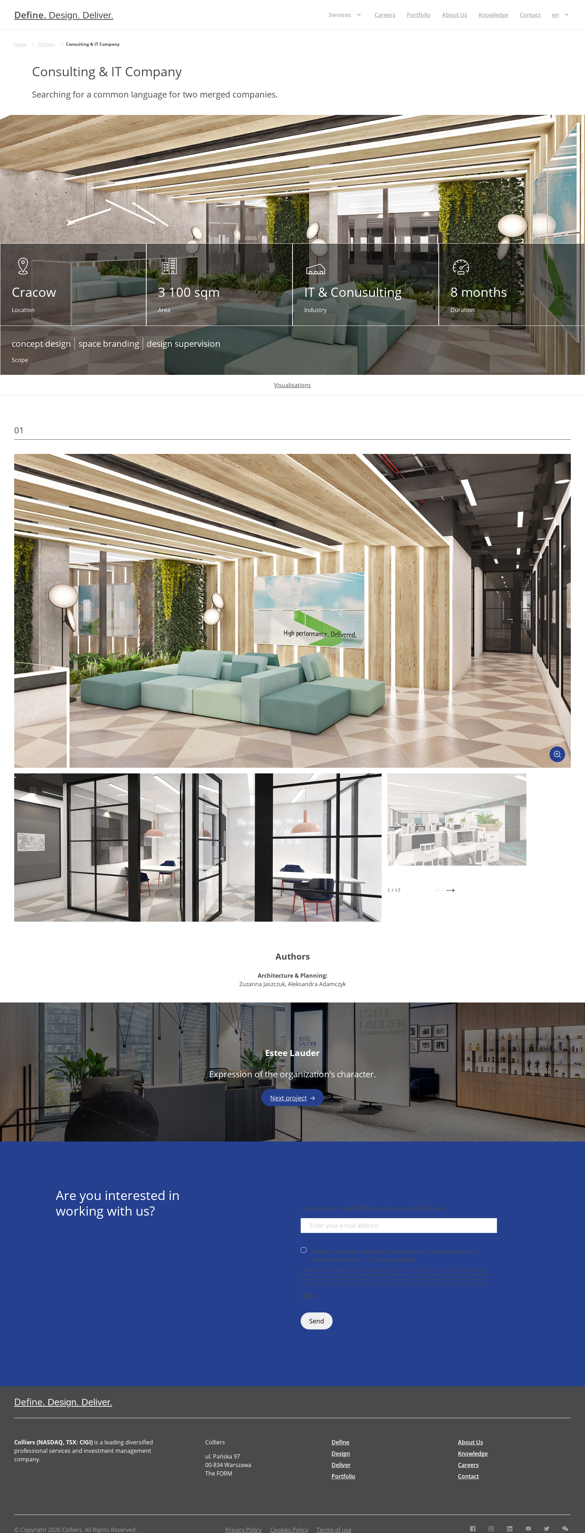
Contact (530, 15)
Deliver (341, 1465)
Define (340, 1442)
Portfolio (419, 15)
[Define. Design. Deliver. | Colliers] (63, 15)
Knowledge (493, 15)
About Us (454, 15)
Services (340, 15)
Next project (292, 1098)
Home (20, 44)
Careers (384, 15)
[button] (439, 890)
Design (341, 1453)
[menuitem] (555, 15)
